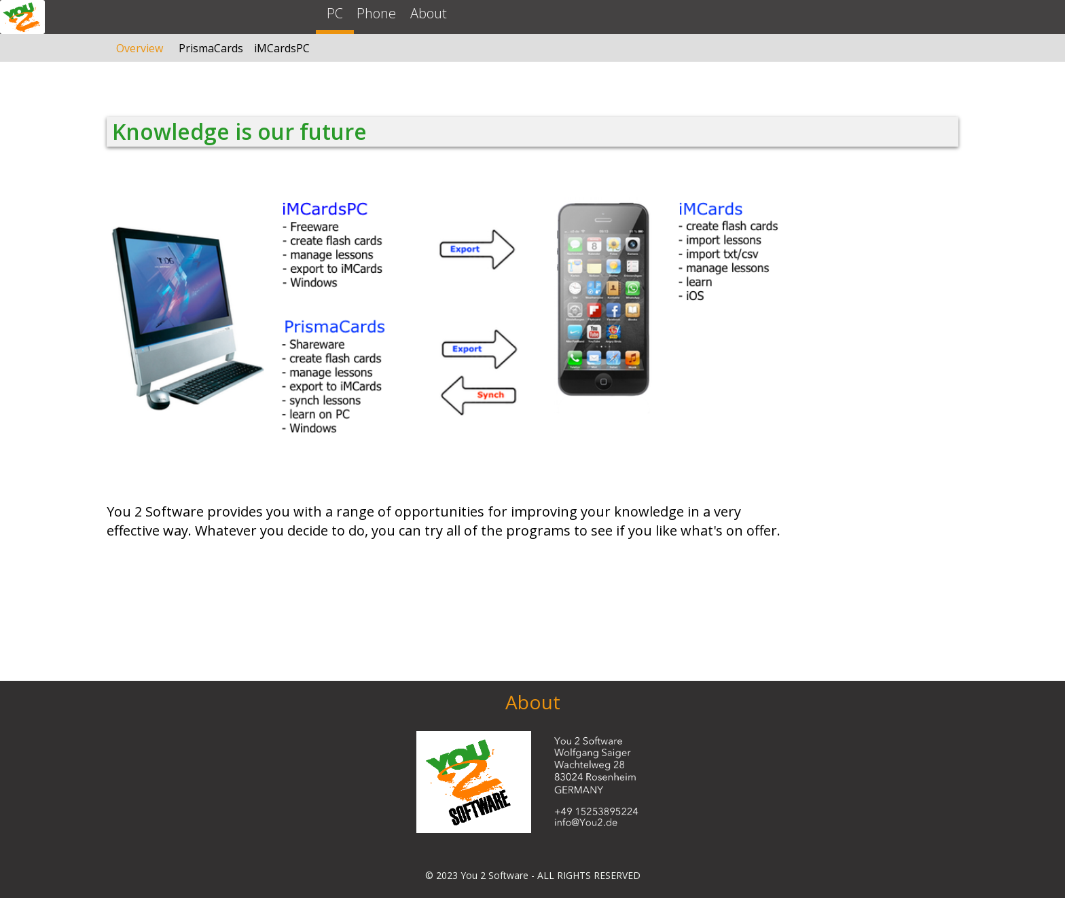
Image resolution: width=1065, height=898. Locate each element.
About (428, 13)
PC (335, 13)
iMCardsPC (282, 48)
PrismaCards (211, 48)
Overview (139, 48)
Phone (376, 13)
